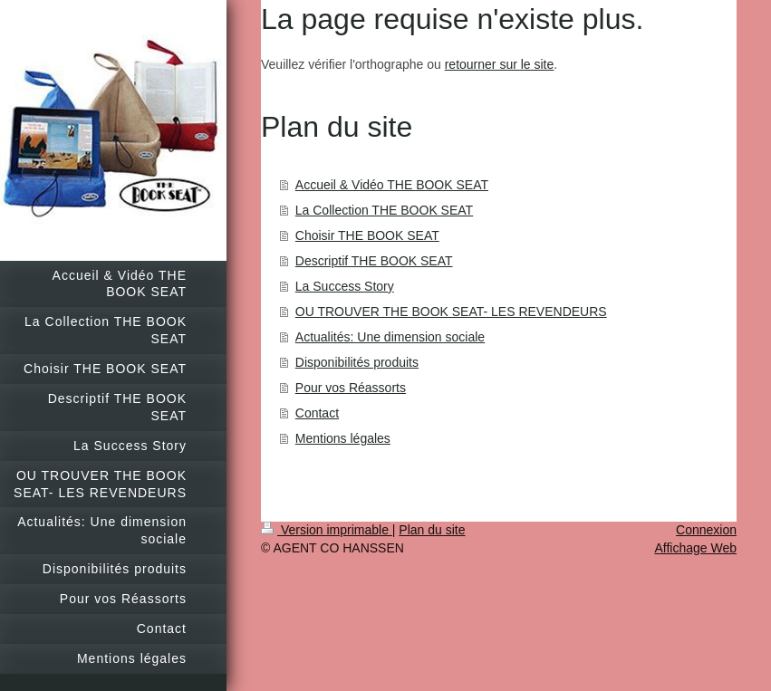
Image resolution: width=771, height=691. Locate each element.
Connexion (706, 530)
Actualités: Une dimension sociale (390, 337)
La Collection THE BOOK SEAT (384, 210)
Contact (317, 413)
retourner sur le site (499, 64)
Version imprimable (326, 530)
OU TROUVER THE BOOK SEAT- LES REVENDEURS (451, 311)
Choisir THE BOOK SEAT (367, 235)
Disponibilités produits (357, 362)
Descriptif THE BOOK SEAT (374, 261)
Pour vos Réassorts (350, 387)
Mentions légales (342, 438)
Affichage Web (695, 548)
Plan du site (432, 530)
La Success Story (344, 286)
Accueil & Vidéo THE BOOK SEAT (391, 185)
